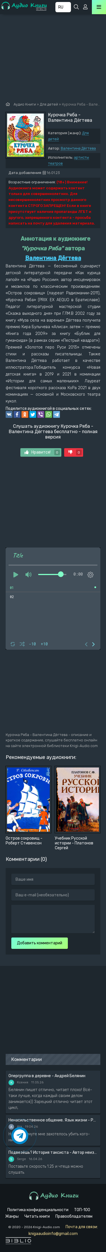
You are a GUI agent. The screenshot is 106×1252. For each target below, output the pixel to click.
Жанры (12, 1216)
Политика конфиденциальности (37, 1209)
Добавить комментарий (39, 943)
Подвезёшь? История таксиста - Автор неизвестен (53, 1152)
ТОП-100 (82, 1209)
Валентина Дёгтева (78, 148)
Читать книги (37, 1216)
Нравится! (42, 452)
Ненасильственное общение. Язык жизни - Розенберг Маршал (53, 1120)
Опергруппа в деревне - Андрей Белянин (46, 1075)
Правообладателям (73, 1216)
